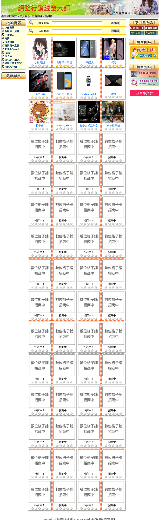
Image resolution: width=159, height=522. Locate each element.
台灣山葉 (9, 42)
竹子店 (8, 56)
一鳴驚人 (9, 35)
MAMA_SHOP (12, 60)
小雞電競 (9, 27)
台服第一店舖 (12, 31)
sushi (7, 53)
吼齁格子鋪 (11, 67)
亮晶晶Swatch (12, 49)
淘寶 (7, 38)
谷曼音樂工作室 (13, 63)
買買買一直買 (12, 45)
